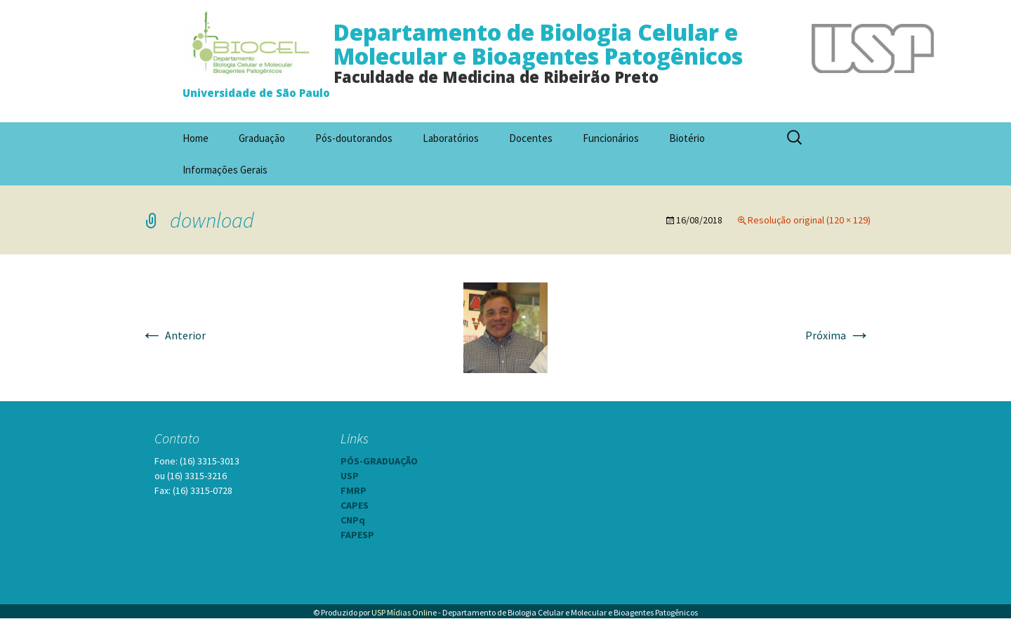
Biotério (687, 138)
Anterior (173, 335)
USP (350, 475)
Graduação (262, 138)
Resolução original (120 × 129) (809, 220)
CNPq (353, 520)
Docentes (531, 138)
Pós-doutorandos (353, 138)
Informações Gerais (225, 169)
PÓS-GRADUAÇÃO (379, 461)
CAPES (355, 505)
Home (196, 138)
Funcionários (611, 138)
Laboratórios (451, 138)
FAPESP (357, 534)
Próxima (838, 335)
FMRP (353, 490)
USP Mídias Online (404, 612)
